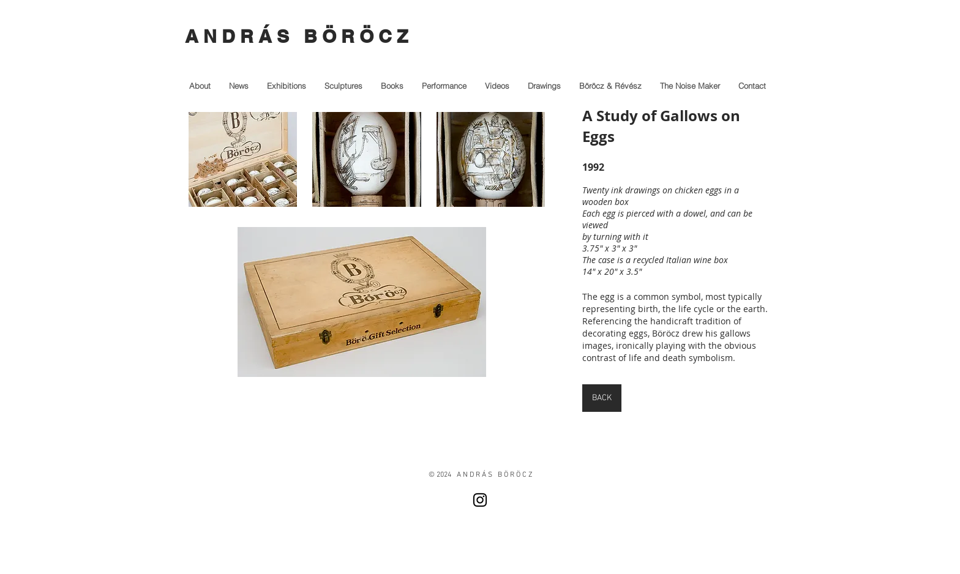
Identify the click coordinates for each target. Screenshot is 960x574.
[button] (243, 159)
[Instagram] (480, 500)
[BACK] (601, 398)
